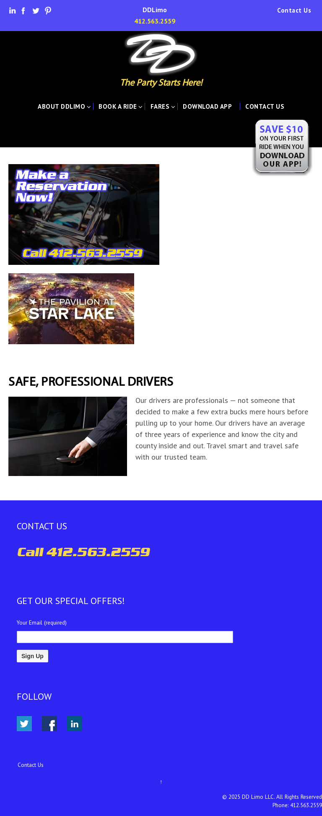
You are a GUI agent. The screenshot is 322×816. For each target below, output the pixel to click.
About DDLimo (61, 106)
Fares (160, 106)
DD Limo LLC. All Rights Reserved (282, 796)
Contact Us (294, 10)
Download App (207, 106)
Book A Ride (118, 106)
